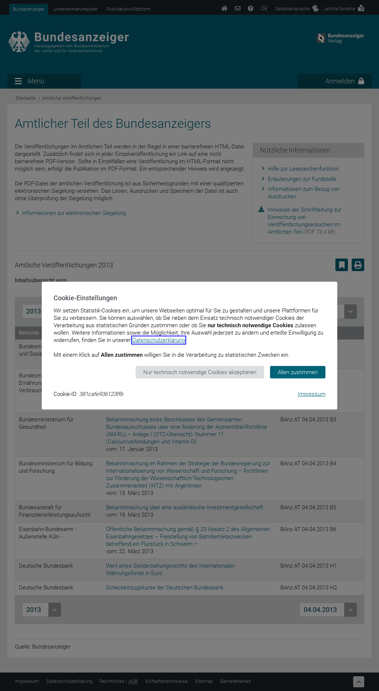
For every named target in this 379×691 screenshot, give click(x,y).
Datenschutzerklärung (158, 339)
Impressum (311, 394)
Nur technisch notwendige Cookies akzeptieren (199, 372)
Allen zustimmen (298, 372)
